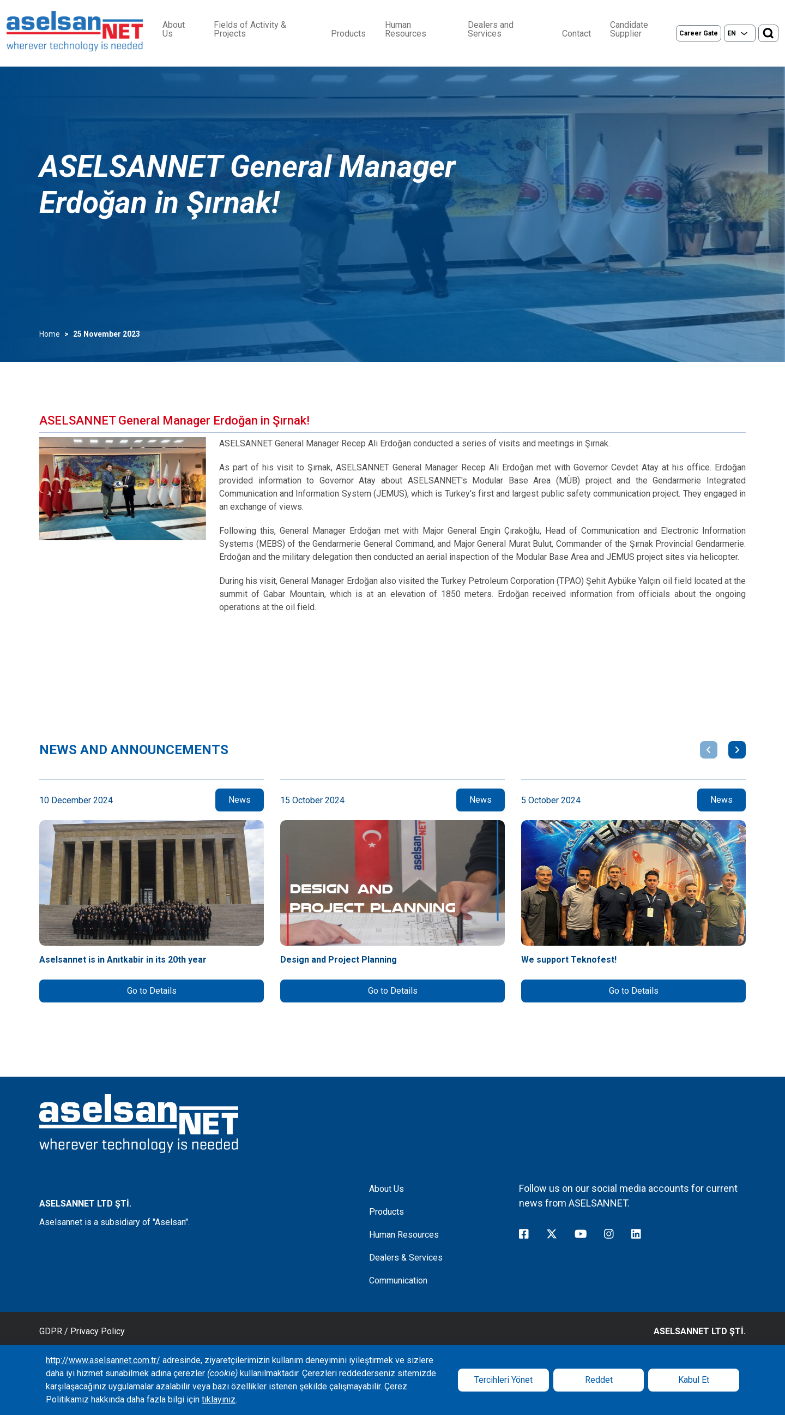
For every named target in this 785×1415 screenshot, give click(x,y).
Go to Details (152, 991)
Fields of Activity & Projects (250, 29)
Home (49, 334)
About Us (173, 29)
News (239, 800)
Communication (398, 1280)
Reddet (599, 1380)
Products (348, 33)
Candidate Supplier (629, 29)
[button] (708, 750)
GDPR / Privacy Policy (82, 1331)
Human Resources (405, 29)
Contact (576, 33)
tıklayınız (218, 1399)
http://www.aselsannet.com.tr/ (103, 1360)
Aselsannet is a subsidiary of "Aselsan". (114, 1222)
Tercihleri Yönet (503, 1380)
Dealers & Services (406, 1257)
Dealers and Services (491, 29)
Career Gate (698, 33)
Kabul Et (693, 1380)
